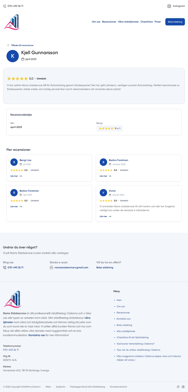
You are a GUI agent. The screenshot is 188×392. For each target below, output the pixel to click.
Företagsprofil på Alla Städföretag (87, 386)
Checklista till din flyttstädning (133, 337)
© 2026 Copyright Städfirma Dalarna (22, 386)
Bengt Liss (25, 160)
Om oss (96, 21)
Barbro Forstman (118, 160)
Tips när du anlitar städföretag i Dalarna (138, 350)
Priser (158, 21)
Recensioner (109, 21)
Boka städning (175, 22)
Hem (119, 300)
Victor (112, 190)
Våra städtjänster (128, 21)
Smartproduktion (118, 386)
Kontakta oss (124, 318)
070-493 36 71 (11, 349)
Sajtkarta (60, 386)
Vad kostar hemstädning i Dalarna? (135, 343)
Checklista (147, 21)
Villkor (48, 386)
